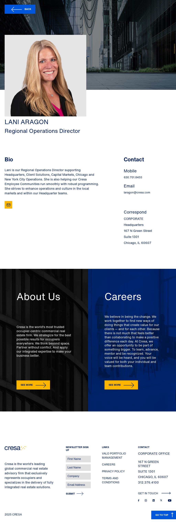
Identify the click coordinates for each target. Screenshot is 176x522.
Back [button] (28, 9)
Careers (108, 464)
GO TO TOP (161, 515)
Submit (70, 493)
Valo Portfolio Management (114, 455)
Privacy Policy (113, 471)
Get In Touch (154, 493)
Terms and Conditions (110, 480)
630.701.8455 (133, 177)
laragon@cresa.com (137, 192)
